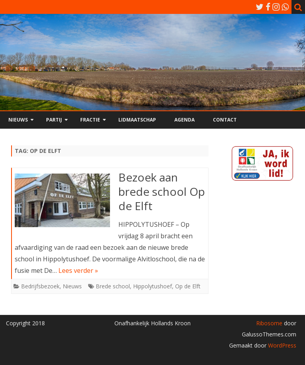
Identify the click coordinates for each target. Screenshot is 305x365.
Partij (54, 119)
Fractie (90, 119)
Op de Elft (188, 286)
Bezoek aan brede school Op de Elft (161, 191)
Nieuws (18, 119)
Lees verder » (78, 270)
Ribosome (269, 323)
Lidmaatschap (137, 119)
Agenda (184, 119)
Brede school (113, 286)
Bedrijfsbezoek (40, 286)
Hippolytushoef (152, 286)
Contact (225, 119)
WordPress (281, 345)
